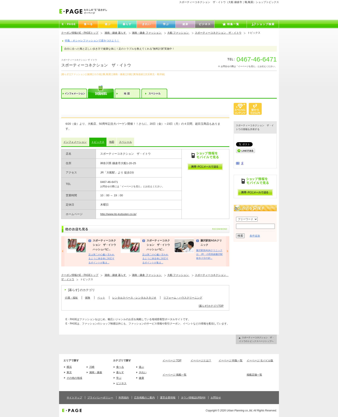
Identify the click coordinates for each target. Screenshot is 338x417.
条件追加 (255, 235)
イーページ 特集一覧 (231, 360)
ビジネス (121, 383)
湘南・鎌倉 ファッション (147, 32)
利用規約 (124, 397)
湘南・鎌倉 (95, 372)
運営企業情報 (167, 397)
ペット (101, 297)
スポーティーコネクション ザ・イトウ (218, 32)
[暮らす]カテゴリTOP (211, 305)
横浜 (69, 366)
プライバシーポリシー (100, 397)
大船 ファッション (178, 32)
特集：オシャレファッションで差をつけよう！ (92, 40)
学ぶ (118, 377)
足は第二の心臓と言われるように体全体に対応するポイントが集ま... (101, 258)
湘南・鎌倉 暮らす (116, 32)
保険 (87, 297)
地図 (111, 141)
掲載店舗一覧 (254, 374)
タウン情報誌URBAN (193, 397)
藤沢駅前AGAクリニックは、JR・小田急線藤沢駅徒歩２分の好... (209, 254)
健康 (141, 377)
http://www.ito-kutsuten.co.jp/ (118, 214)
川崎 (91, 366)
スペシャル (125, 141)
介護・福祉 (71, 297)
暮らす (120, 372)
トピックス (97, 141)
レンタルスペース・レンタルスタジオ (134, 297)
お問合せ (216, 397)
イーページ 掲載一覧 (174, 374)
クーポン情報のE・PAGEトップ (79, 32)
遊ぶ (141, 366)
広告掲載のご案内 (144, 397)
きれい (143, 372)
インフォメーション (75, 141)
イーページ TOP (172, 360)
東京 (69, 372)
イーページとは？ (201, 360)
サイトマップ (74, 397)
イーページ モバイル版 (260, 360)
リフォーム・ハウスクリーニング (182, 297)
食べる (120, 366)
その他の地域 (74, 377)
